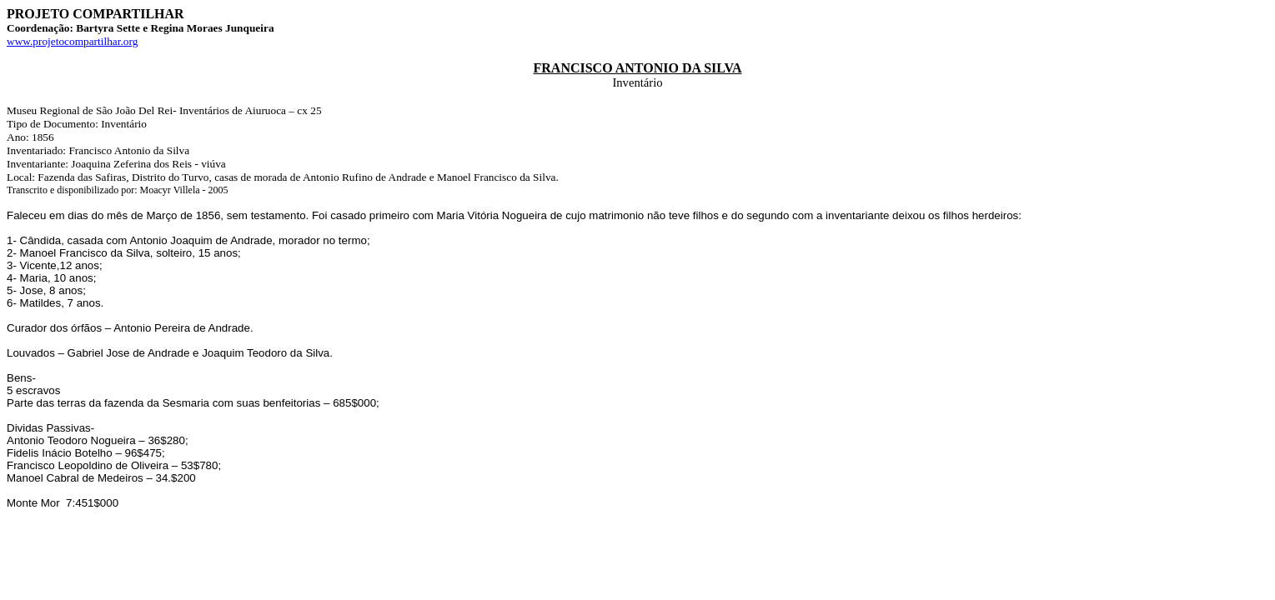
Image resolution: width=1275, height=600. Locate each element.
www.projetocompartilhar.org (72, 41)
